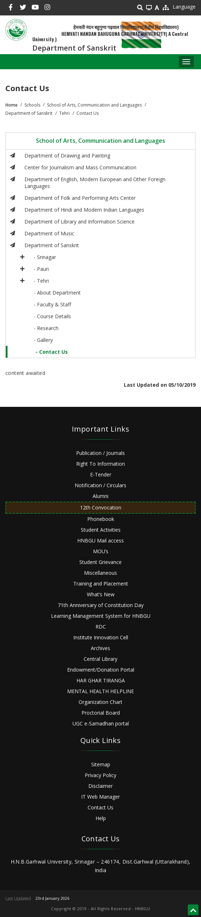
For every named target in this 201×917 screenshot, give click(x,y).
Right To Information (100, 463)
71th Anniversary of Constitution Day (101, 605)
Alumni (100, 496)
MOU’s (100, 551)
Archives (100, 648)
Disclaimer (100, 785)
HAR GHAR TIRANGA (100, 680)
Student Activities (101, 529)
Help (100, 818)
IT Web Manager (100, 796)
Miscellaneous (100, 572)
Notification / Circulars (100, 485)
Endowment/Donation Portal (100, 669)
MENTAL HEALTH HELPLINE (100, 691)
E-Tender (100, 474)
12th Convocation (100, 507)
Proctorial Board (100, 712)
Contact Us (100, 807)
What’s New (100, 594)
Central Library (100, 658)
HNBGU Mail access (100, 540)
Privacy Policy (100, 775)
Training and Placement (100, 583)
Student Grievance (100, 562)
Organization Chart (100, 702)
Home (11, 105)
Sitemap (100, 764)
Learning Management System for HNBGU (100, 615)
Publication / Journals (100, 453)
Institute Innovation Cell (100, 637)
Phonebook (100, 519)
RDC (100, 626)
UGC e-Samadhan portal (101, 723)
